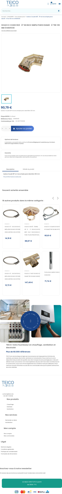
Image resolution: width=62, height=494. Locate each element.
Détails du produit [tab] (28, 169)
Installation (8, 423)
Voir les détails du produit (8, 30)
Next (58, 198)
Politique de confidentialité (9, 452)
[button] (59, 3)
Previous (53, 198)
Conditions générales (7, 450)
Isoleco (7, 224)
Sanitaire (9, 407)
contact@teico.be (7, 394)
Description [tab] (10, 169)
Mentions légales (6, 447)
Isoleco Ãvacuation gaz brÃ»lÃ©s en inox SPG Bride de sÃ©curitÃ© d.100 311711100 (14, 276)
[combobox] (27, 11)
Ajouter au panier (22, 128)
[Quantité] (6, 128)
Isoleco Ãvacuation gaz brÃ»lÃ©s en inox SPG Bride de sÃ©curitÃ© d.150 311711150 (14, 229)
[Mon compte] (48, 3)
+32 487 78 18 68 (20, 121)
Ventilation (10, 410)
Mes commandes (9, 436)
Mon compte (8, 434)
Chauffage (10, 405)
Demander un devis (11, 421)
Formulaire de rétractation (9, 454)
